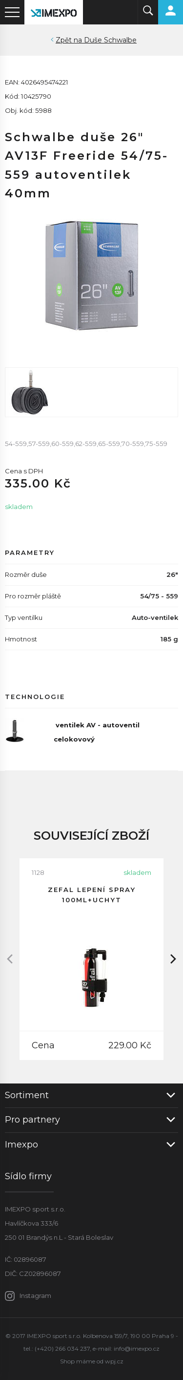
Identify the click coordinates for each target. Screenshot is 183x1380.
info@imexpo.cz (137, 1348)
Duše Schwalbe (110, 40)
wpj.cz (114, 1361)
